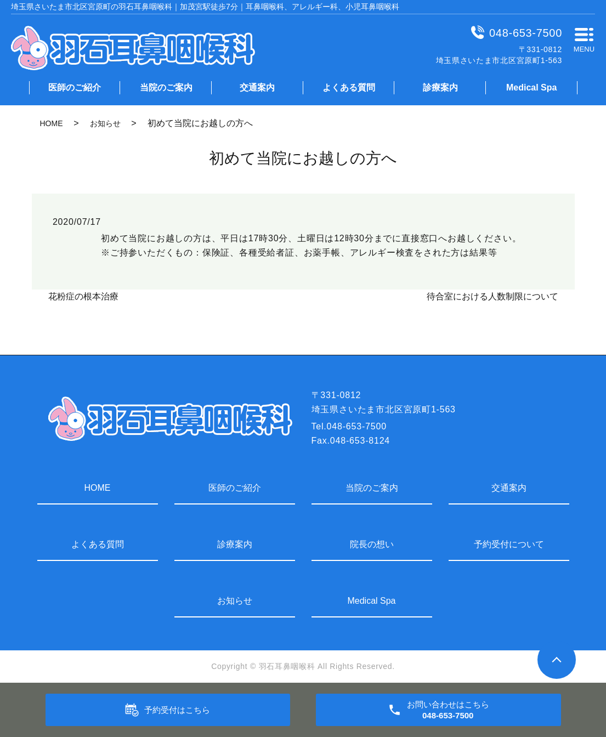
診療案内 (440, 87)
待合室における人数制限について (492, 296)
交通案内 (257, 87)
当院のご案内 (166, 87)
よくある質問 (348, 87)
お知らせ (105, 123)
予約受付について (509, 544)
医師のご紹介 (74, 87)
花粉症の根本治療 (83, 296)
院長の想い (372, 544)
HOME (51, 123)
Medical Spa (531, 87)
